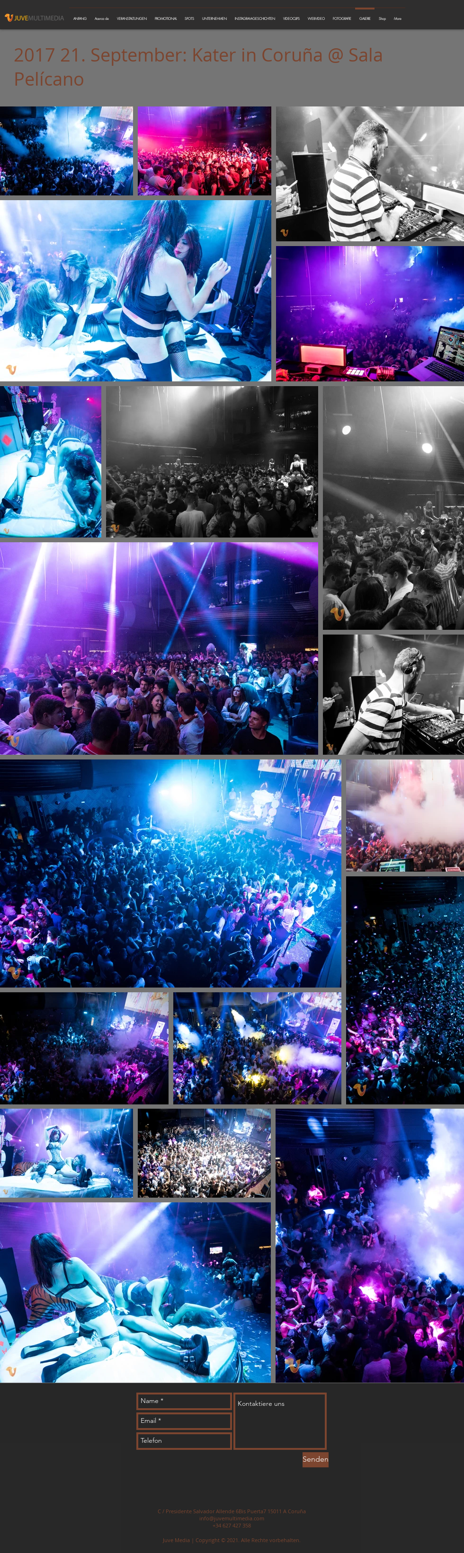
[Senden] (316, 1459)
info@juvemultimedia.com (231, 1518)
